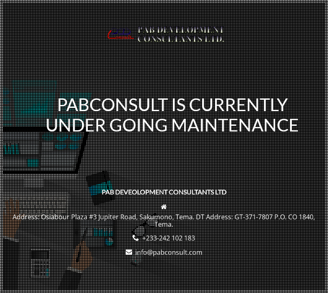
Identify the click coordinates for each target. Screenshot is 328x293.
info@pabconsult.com (168, 252)
